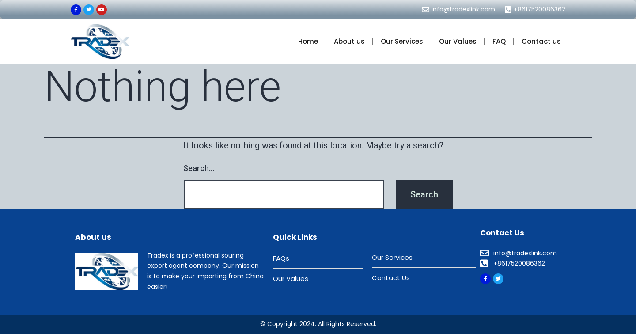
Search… (198, 168)
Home (308, 41)
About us (349, 41)
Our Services (402, 41)
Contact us (541, 41)
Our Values (458, 41)
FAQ (499, 41)
